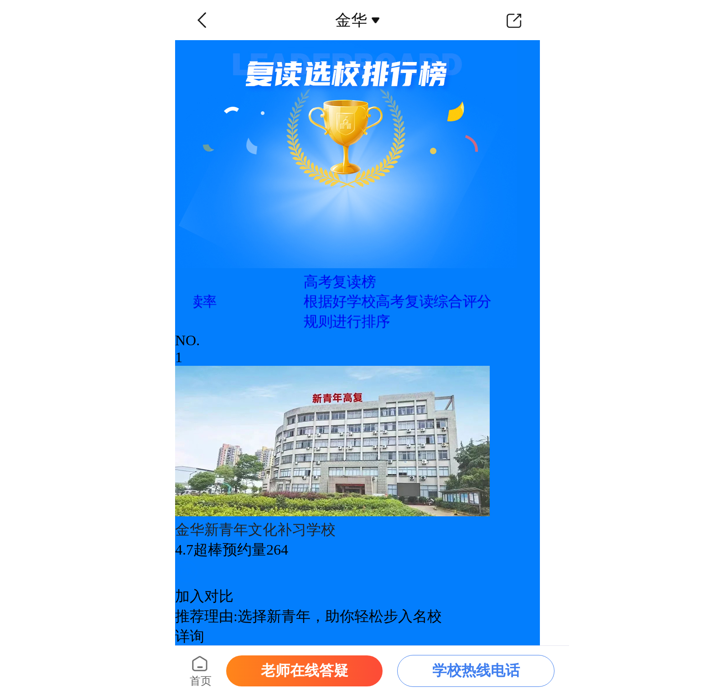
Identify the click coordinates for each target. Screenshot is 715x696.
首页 (201, 681)
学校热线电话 (476, 670)
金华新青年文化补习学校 (255, 529)
